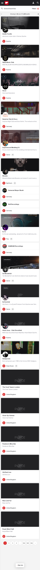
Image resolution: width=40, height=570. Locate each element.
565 (28, 543)
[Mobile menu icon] (2, 3)
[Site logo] (7, 3)
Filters (35, 9)
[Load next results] (38, 14)
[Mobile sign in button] (33, 3)
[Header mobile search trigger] (38, 3)
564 (24, 543)
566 (31, 543)
